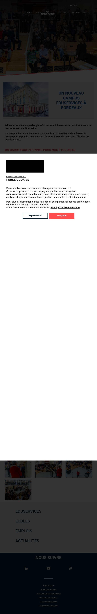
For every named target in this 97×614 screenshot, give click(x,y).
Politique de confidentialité (65, 207)
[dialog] (48, 307)
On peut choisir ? (35, 216)
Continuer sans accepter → (16, 177)
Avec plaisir (61, 216)
